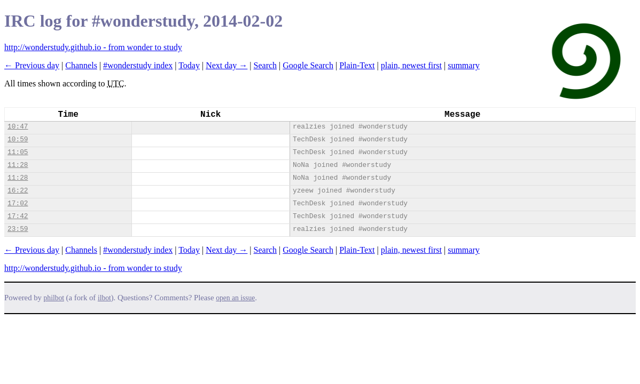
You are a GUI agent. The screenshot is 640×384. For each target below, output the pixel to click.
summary (464, 65)
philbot (54, 298)
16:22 (17, 191)
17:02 (17, 203)
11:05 (17, 152)
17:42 (17, 216)
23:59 (17, 229)
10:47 (17, 127)
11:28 (17, 165)
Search (265, 65)
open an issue (235, 298)
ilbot (104, 298)
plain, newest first (411, 65)
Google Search (308, 65)
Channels (81, 65)
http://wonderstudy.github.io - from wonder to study (93, 47)
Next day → (226, 65)
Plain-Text (356, 65)
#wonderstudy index (138, 65)
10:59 (17, 139)
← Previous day (31, 65)
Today (189, 65)
